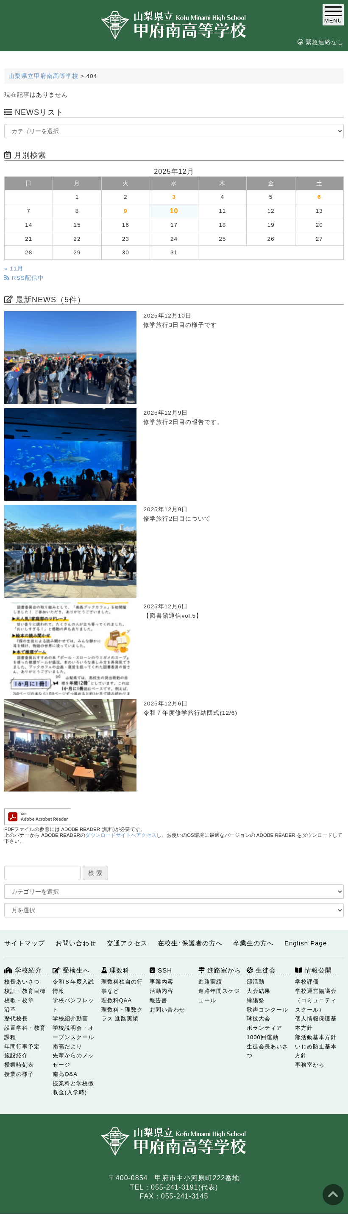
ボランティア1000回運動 (264, 1032)
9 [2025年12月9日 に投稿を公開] (126, 211)
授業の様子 (19, 1074)
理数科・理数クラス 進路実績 (122, 1014)
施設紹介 (16, 1055)
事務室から (310, 1065)
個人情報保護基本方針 (316, 1023)
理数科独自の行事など (122, 986)
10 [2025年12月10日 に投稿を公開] (174, 211)
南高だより (67, 1046)
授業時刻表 (19, 1065)
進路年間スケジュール (219, 995)
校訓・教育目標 (25, 991)
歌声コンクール (267, 1009)
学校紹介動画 (70, 1018)
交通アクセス (127, 943)
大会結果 (258, 991)
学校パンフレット (73, 1005)
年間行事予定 (22, 1046)
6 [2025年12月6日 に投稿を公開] (319, 197)
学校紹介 (23, 970)
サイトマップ (24, 943)
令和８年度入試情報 (73, 986)
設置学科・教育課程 (25, 1032)
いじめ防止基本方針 (316, 1051)
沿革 (10, 1009)
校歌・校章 (19, 1000)
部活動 (255, 981)
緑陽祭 (255, 1000)
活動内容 (161, 991)
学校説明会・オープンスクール (73, 1032)
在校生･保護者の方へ (190, 943)
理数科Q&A (116, 1000)
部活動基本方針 (316, 1037)
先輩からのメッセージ (73, 1060)
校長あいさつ (22, 981)
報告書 (158, 1000)
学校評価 (307, 981)
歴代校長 (16, 1018)
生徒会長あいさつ (267, 1051)
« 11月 (13, 268)
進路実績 (210, 981)
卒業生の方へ (253, 943)
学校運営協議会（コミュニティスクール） (316, 1000)
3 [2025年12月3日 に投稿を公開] (174, 197)
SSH (161, 970)
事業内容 (161, 981)
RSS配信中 (24, 278)
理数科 (115, 970)
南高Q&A (65, 1074)
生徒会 (261, 970)
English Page (305, 943)
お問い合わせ (76, 943)
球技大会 (258, 1018)
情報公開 (313, 970)
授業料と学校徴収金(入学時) (73, 1088)
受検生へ (71, 970)
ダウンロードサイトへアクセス (120, 835)
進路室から (219, 970)
